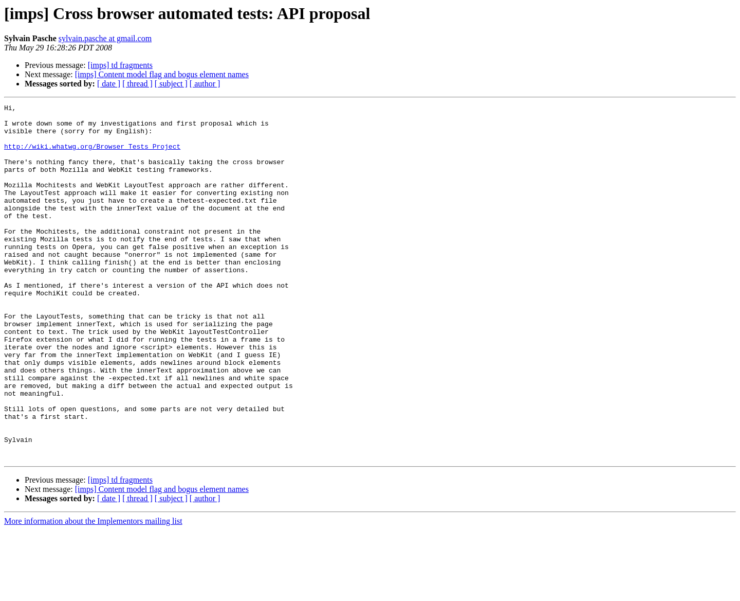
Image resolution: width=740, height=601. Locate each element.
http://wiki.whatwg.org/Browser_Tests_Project (92, 155)
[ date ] (108, 83)
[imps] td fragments (120, 65)
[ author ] (205, 83)
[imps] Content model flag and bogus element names (162, 74)
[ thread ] (137, 83)
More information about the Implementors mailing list (93, 592)
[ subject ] (171, 83)
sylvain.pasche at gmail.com (105, 38)
